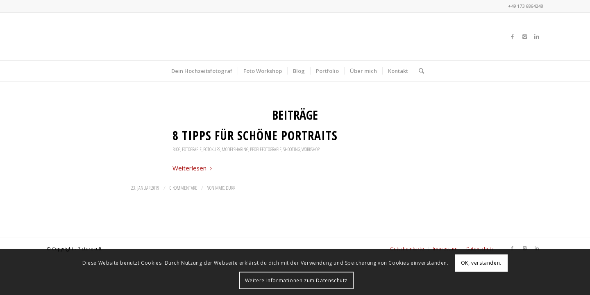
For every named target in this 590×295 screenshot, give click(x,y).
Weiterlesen (193, 168)
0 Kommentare (183, 187)
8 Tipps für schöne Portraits (255, 135)
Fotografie (192, 149)
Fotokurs (211, 149)
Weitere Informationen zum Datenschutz (296, 280)
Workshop (311, 149)
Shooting (291, 149)
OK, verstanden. (481, 262)
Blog (176, 149)
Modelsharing (235, 149)
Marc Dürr (225, 187)
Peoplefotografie (265, 149)
